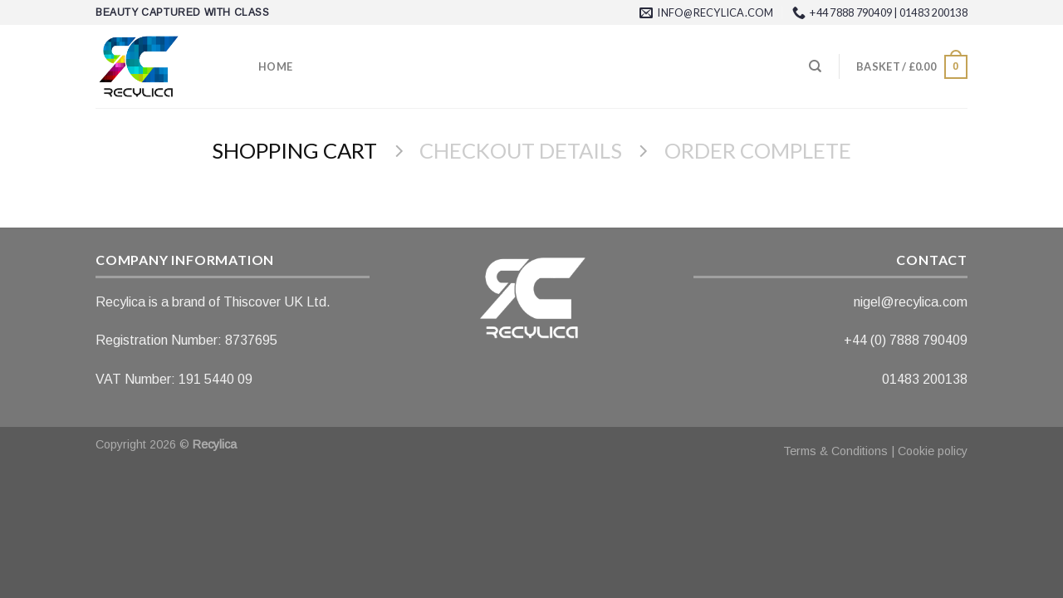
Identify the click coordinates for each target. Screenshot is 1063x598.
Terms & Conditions (835, 451)
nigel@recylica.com (910, 302)
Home (275, 66)
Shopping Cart (294, 150)
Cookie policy (932, 451)
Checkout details (520, 150)
